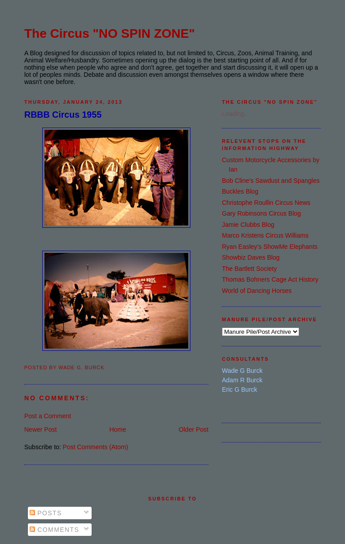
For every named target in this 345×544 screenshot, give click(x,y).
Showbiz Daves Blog (250, 257)
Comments (54, 529)
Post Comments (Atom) (95, 447)
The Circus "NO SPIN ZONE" (109, 33)
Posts (46, 513)
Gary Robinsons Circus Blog (261, 213)
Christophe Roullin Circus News (266, 202)
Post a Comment (47, 416)
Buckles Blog (240, 191)
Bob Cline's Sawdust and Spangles (270, 180)
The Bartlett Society (249, 268)
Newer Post (40, 429)
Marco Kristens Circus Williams (265, 235)
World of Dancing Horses (257, 290)
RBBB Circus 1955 (63, 114)
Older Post (193, 429)
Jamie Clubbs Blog (248, 224)
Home (117, 429)
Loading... (236, 113)
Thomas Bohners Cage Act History (270, 279)
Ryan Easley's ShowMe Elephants (270, 246)
